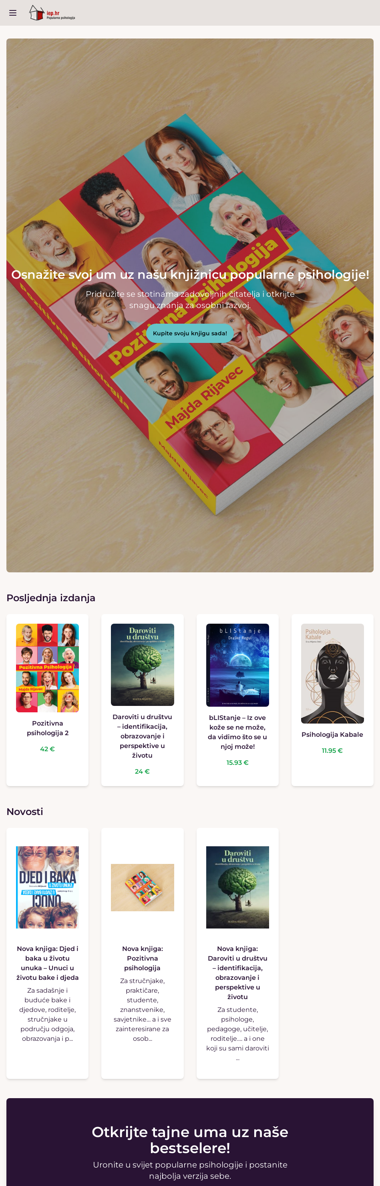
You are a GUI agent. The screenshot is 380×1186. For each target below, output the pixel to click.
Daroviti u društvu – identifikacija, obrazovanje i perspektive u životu (142, 736)
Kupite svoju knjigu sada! (190, 333)
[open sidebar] (12, 12)
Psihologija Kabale (332, 734)
